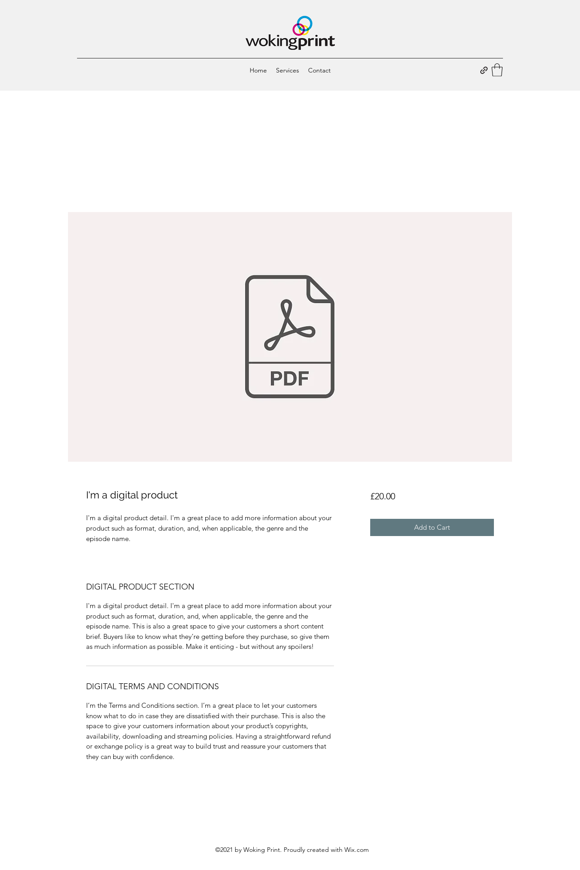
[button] (497, 70)
